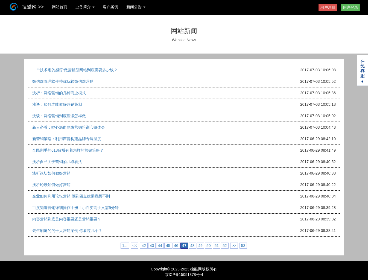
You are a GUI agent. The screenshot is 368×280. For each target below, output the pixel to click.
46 (176, 245)
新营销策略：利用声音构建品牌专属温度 (66, 139)
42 (144, 245)
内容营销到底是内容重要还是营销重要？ (66, 219)
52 (225, 245)
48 (192, 245)
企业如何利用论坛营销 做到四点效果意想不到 (71, 196)
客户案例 (110, 7)
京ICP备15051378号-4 (184, 274)
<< (134, 245)
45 (168, 245)
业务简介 (85, 7)
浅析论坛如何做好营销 (51, 173)
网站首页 (59, 7)
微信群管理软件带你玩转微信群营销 (63, 81)
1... (124, 245)
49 (200, 245)
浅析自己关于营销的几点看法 (57, 162)
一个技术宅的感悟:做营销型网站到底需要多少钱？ (75, 70)
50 (208, 245)
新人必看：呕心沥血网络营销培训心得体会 (68, 127)
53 (243, 245)
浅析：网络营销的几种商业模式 (59, 93)
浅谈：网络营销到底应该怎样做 (59, 116)
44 (160, 245)
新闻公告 (135, 7)
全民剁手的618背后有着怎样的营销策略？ (68, 150)
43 (152, 245)
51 (216, 245)
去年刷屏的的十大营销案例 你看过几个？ (67, 230)
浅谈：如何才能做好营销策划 (57, 104)
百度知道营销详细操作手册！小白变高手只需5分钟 (75, 207)
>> (234, 245)
